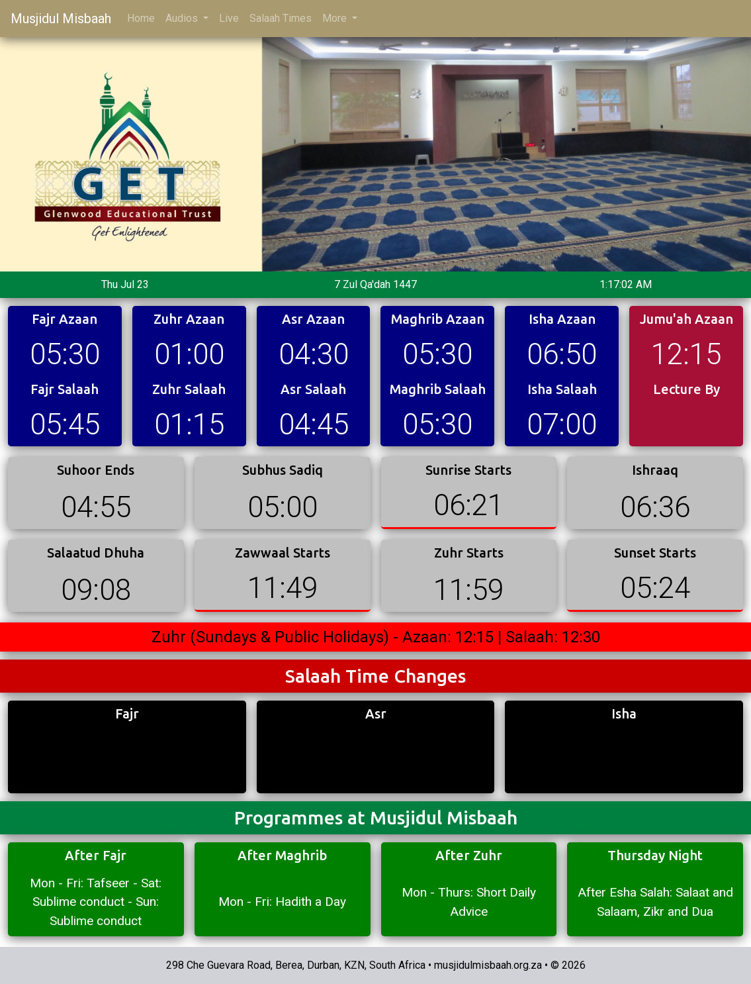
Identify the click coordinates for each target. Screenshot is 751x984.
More (335, 18)
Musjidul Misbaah (61, 18)
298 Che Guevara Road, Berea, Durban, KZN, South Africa (295, 965)
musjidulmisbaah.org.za (488, 965)
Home (141, 18)
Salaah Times (280, 18)
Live (229, 18)
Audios (182, 18)
